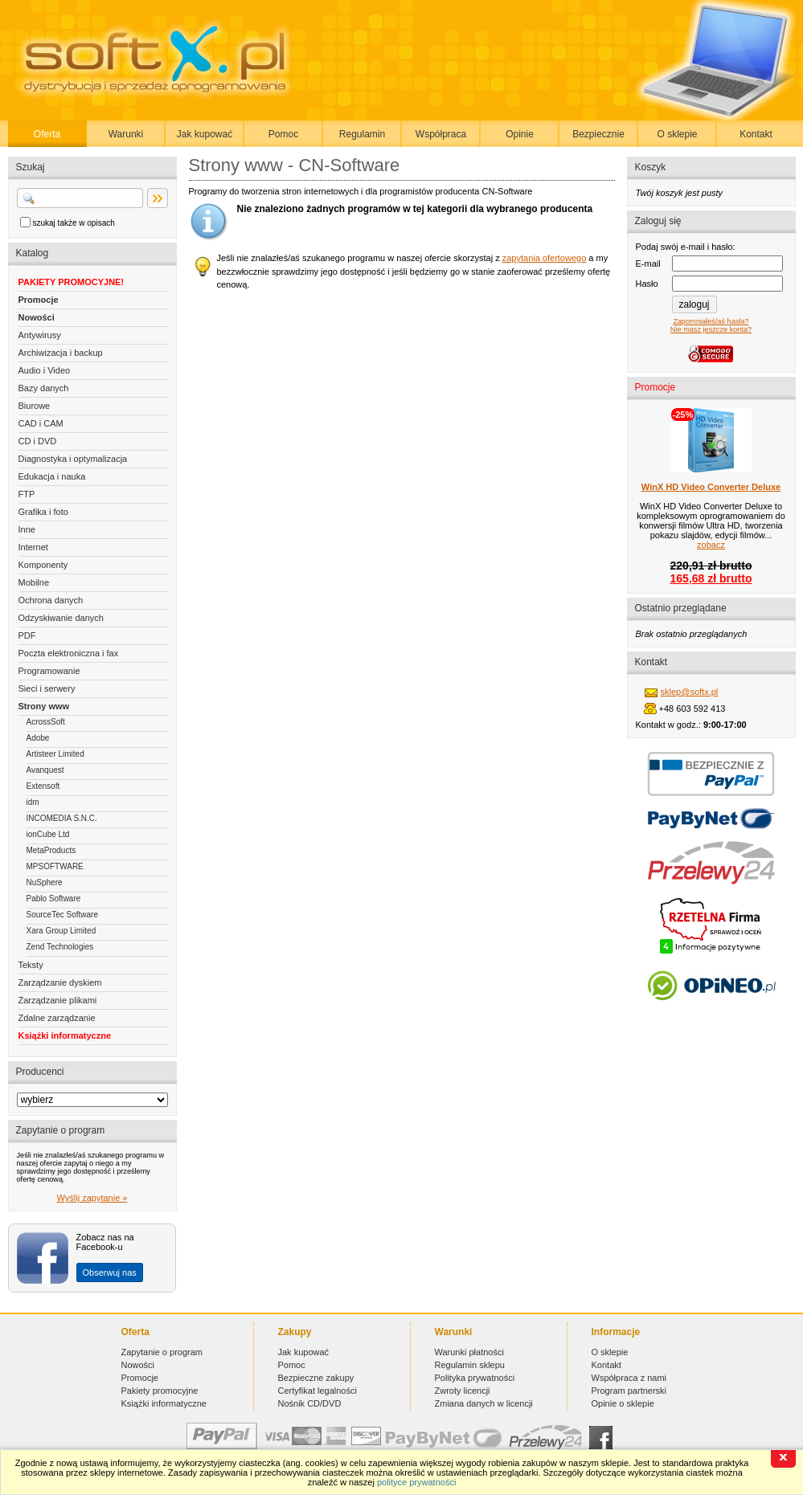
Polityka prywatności (475, 1378)
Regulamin (362, 134)
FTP (26, 494)
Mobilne (34, 582)
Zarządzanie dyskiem (60, 982)
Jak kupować (204, 134)
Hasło (647, 283)
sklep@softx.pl (690, 691)
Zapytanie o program (162, 1352)
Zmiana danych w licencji (484, 1403)
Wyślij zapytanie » (92, 1198)
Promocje (38, 299)
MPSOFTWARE (55, 866)
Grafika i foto (43, 512)
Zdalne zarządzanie (57, 1018)
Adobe (38, 737)
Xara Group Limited (61, 930)
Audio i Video (44, 370)
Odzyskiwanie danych (61, 618)
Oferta (47, 134)
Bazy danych (43, 388)
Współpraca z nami (629, 1378)
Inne (26, 529)
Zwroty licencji (462, 1390)
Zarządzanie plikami (57, 1000)
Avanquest (45, 770)
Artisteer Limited (55, 754)
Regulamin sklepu (470, 1365)
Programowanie (49, 671)
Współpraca (441, 134)
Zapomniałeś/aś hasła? (710, 321)
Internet (33, 547)
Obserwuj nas (110, 1272)
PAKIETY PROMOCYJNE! (71, 282)
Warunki (126, 134)
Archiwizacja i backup (60, 352)
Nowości (36, 317)
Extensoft (43, 786)
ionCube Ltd (48, 834)
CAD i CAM (41, 423)
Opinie (520, 134)
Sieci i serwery (47, 688)
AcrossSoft (46, 721)
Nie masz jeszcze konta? (711, 329)
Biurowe (34, 406)
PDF (27, 635)
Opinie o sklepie (623, 1403)
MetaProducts (51, 850)
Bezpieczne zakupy (316, 1378)
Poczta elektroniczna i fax (68, 653)
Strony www (44, 706)
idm (33, 802)
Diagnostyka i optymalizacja (73, 459)
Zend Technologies (60, 946)
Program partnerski (629, 1390)
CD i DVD (37, 441)
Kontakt (755, 134)
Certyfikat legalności (317, 1390)
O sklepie (677, 134)
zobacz (711, 544)
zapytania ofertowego (544, 258)
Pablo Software (54, 898)
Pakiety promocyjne (160, 1390)
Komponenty (43, 565)
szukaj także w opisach (74, 223)
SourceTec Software (63, 914)
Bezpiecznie (598, 134)
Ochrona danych (51, 600)
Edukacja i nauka (52, 476)
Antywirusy (39, 335)
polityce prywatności (416, 1482)
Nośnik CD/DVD (310, 1403)
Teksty (30, 965)
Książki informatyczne (65, 1035)
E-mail (648, 263)
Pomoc (283, 134)
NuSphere (45, 882)
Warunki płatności (469, 1352)
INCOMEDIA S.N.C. (62, 818)
